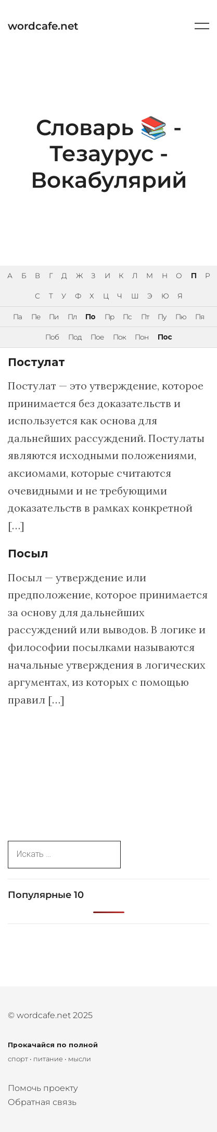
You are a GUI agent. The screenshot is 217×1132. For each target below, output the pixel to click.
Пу (162, 317)
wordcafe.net (43, 26)
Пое (97, 337)
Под (75, 337)
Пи (53, 317)
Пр (109, 317)
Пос (165, 337)
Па (17, 317)
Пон (141, 337)
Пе (35, 317)
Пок (119, 337)
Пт (145, 317)
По (90, 317)
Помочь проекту (43, 1088)
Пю (180, 317)
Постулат (36, 362)
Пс (127, 317)
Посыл (28, 553)
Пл (72, 317)
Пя (199, 317)
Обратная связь (42, 1102)
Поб (52, 337)
